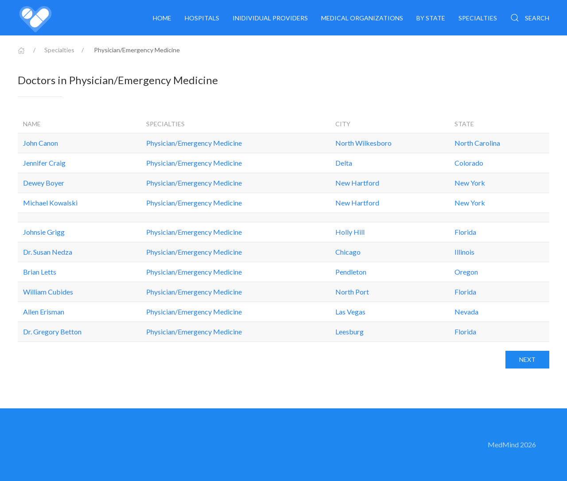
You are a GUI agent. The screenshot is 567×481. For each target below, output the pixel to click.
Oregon (466, 272)
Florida (465, 232)
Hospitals (202, 18)
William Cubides (48, 291)
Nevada (466, 311)
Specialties (477, 18)
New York (469, 182)
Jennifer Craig (44, 163)
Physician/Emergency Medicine (194, 143)
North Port (352, 291)
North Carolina (477, 143)
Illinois (464, 252)
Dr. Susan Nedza (47, 252)
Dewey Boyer (43, 182)
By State (430, 18)
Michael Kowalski (50, 202)
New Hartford (357, 182)
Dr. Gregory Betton (52, 331)
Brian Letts (39, 272)
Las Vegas (350, 311)
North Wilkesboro (363, 143)
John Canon (40, 143)
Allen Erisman (43, 311)
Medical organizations (362, 18)
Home (162, 18)
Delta (343, 163)
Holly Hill (350, 232)
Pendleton (350, 272)
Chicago (348, 252)
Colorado (468, 163)
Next (527, 359)
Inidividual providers (270, 18)
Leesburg (349, 331)
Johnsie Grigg (44, 232)
